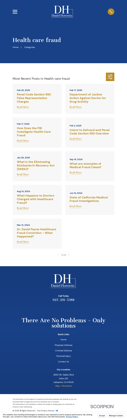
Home (63, 339)
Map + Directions (63, 386)
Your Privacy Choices (47, 410)
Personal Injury (63, 356)
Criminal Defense (63, 350)
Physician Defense (63, 345)
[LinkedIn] (60, 308)
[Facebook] (73, 308)
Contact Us (63, 361)
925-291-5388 (63, 300)
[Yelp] (53, 308)
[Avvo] (66, 308)
